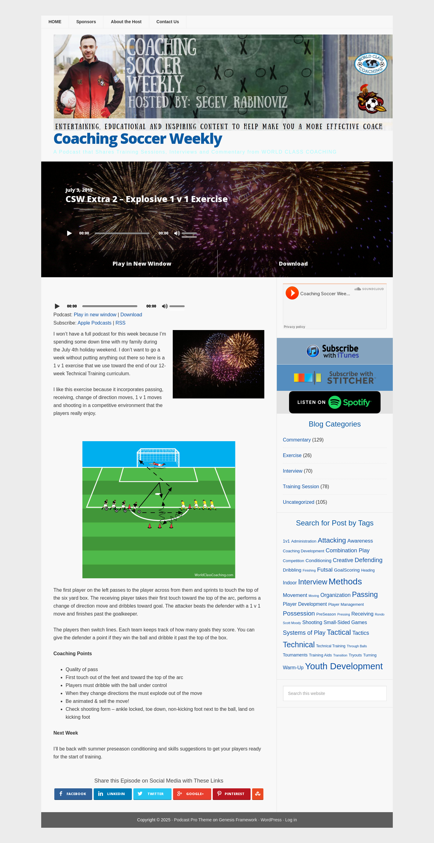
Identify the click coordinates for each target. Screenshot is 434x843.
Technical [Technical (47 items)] (299, 644)
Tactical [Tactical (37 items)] (339, 632)
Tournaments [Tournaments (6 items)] (295, 654)
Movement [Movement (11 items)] (295, 595)
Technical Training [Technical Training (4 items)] (330, 646)
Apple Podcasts (94, 322)
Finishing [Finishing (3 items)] (309, 570)
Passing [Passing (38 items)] (365, 594)
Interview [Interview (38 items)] (312, 582)
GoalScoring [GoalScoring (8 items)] (347, 569)
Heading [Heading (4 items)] (368, 570)
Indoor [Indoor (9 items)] (290, 582)
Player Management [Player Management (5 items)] (346, 604)
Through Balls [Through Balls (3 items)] (357, 646)
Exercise (292, 455)
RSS (120, 322)
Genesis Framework (238, 819)
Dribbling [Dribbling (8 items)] (292, 569)
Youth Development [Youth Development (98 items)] (344, 666)
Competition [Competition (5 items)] (293, 560)
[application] (217, 232)
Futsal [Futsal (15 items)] (325, 569)
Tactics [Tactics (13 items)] (360, 633)
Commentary (297, 439)
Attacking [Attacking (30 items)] (332, 540)
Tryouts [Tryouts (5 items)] (355, 655)
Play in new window (95, 314)
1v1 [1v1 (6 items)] (286, 541)
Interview (292, 471)
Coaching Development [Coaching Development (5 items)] (303, 551)
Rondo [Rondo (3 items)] (379, 614)
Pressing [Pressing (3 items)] (343, 614)
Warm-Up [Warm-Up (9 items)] (293, 667)
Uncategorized (298, 502)
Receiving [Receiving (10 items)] (362, 614)
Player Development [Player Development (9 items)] (305, 604)
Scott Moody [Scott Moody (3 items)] (292, 623)
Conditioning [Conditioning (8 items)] (318, 560)
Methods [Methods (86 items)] (345, 581)
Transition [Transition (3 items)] (340, 655)
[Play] (70, 233)
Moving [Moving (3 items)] (314, 596)
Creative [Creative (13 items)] (343, 560)
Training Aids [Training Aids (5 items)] (320, 655)
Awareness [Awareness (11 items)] (360, 541)
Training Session (301, 486)
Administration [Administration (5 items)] (303, 541)
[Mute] (177, 233)
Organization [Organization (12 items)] (335, 595)
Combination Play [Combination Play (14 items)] (348, 550)
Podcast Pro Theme (193, 819)
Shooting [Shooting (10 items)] (312, 622)
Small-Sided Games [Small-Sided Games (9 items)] (345, 622)
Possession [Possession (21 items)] (299, 613)
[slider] (122, 233)
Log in (291, 819)
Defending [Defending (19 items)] (368, 560)
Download (293, 263)
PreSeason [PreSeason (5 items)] (326, 614)
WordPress (271, 819)
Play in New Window (142, 263)
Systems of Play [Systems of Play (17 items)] (304, 632)
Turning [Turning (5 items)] (370, 655)
